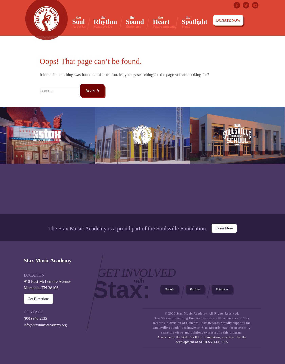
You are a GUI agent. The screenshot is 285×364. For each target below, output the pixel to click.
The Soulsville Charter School (237, 160)
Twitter (244, 6)
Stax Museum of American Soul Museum (47, 160)
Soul (79, 22)
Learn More (224, 225)
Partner (205, 289)
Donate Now (228, 20)
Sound (135, 22)
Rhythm (105, 22)
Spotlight (194, 22)
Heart (164, 22)
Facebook (233, 6)
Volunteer (240, 289)
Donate (173, 289)
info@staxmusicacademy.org (48, 322)
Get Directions (42, 296)
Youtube (254, 6)
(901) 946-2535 (37, 316)
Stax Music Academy (142, 160)
